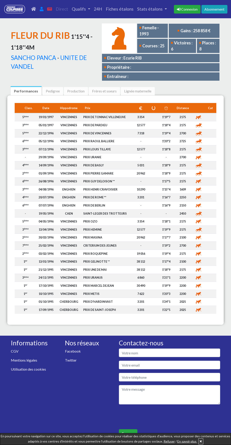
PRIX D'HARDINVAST (98, 301)
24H (98, 8)
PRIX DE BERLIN (94, 205)
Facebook (73, 351)
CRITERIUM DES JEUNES (100, 245)
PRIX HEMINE (92, 229)
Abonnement (214, 9)
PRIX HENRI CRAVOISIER (100, 189)
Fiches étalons (120, 8)
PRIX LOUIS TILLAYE (97, 149)
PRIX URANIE (92, 157)
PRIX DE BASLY (93, 165)
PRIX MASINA (92, 237)
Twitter (71, 360)
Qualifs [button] (79, 8)
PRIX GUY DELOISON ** (99, 181)
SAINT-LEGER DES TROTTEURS (105, 213)
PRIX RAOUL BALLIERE (98, 141)
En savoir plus (187, 441)
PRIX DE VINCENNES (97, 133)
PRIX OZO (90, 221)
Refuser (169, 441)
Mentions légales (24, 360)
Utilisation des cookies (28, 369)
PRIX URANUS (93, 277)
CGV (14, 351)
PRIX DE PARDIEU (95, 125)
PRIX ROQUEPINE (95, 253)
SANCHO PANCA (33, 57)
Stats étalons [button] (150, 8)
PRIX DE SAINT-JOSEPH (99, 310)
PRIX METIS (91, 294)
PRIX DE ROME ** (94, 197)
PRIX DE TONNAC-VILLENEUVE (104, 117)
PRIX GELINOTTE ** (96, 261)
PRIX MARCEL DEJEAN (98, 285)
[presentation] (153, 417)
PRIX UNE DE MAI (95, 269)
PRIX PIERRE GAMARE (98, 173)
